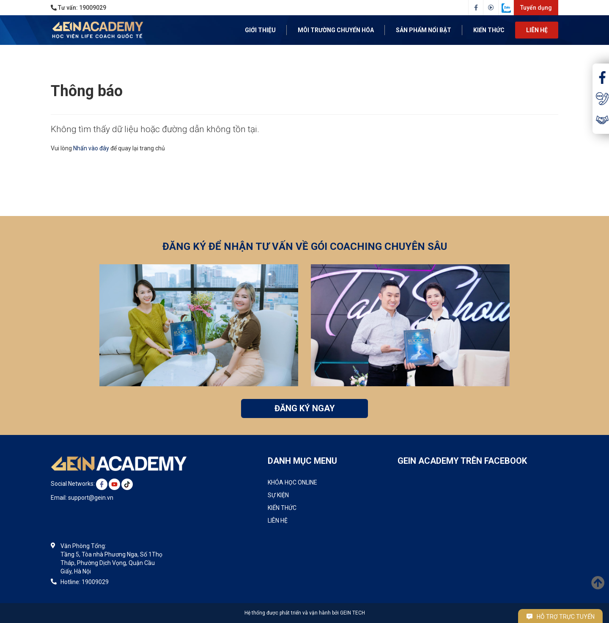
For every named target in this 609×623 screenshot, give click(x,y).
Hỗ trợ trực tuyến (561, 616)
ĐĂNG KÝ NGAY (304, 408)
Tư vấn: (78, 7)
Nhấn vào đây (91, 148)
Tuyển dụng (536, 7)
